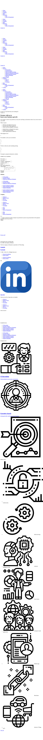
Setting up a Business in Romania (11, 73)
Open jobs (2, 295)
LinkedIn (2, 248)
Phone (1, 164)
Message (2, 171)
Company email (3, 162)
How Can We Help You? (5, 165)
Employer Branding (9, 75)
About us (7, 79)
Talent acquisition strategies (10, 74)
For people (7, 81)
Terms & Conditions (7, 254)
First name (2, 158)
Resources (5, 14)
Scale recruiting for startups (10, 71)
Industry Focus (6, 77)
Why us (6, 80)
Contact (4, 87)
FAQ (6, 15)
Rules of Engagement (9, 17)
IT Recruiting (8, 69)
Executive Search (8, 70)
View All (7, 76)
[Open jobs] (16, 293)
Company (5, 12)
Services (4, 11)
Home (4, 10)
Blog (4, 13)
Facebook (2, 250)
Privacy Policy (6, 256)
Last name (2, 160)
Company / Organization (5, 161)
